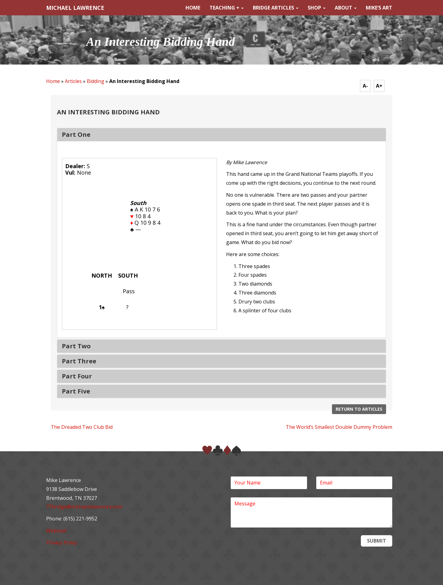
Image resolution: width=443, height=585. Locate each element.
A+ (379, 85)
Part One (76, 134)
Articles (73, 81)
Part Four (77, 376)
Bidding (95, 81)
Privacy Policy (61, 542)
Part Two (76, 346)
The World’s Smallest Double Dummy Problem (339, 427)
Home (193, 7)
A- (365, 85)
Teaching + (227, 7)
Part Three (79, 361)
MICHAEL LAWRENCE (75, 7)
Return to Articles (359, 409)
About (346, 7)
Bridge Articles (275, 7)
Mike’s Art (379, 7)
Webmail (56, 530)
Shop (316, 7)
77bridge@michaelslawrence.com (84, 506)
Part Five (76, 391)
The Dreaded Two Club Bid (82, 427)
